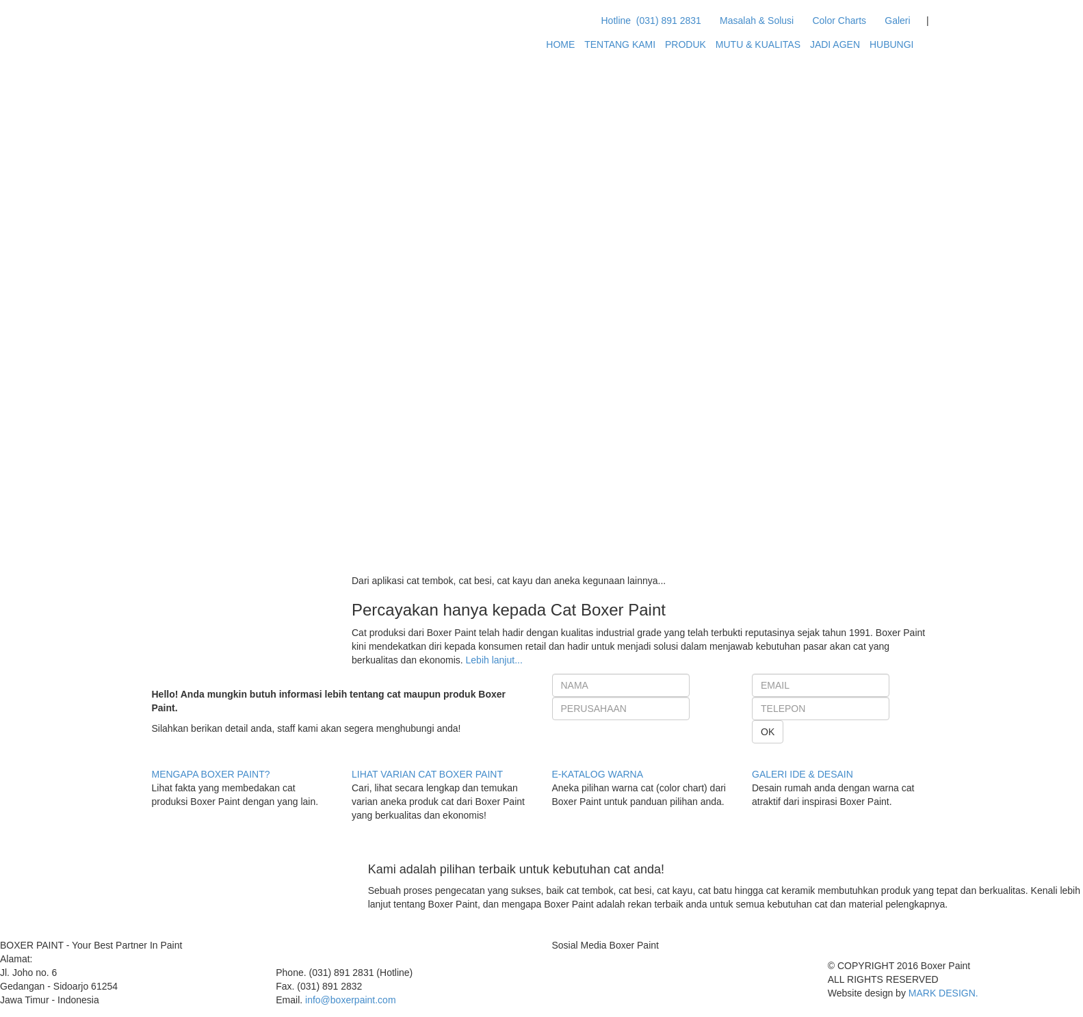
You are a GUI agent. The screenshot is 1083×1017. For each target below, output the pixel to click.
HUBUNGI (892, 44)
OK (767, 731)
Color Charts (836, 20)
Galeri (895, 20)
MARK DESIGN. (943, 993)
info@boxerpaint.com (350, 999)
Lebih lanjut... (494, 660)
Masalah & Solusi (754, 20)
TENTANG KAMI (619, 44)
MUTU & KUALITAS (758, 44)
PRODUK (685, 44)
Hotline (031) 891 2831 (651, 20)
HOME (560, 44)
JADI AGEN (835, 44)
